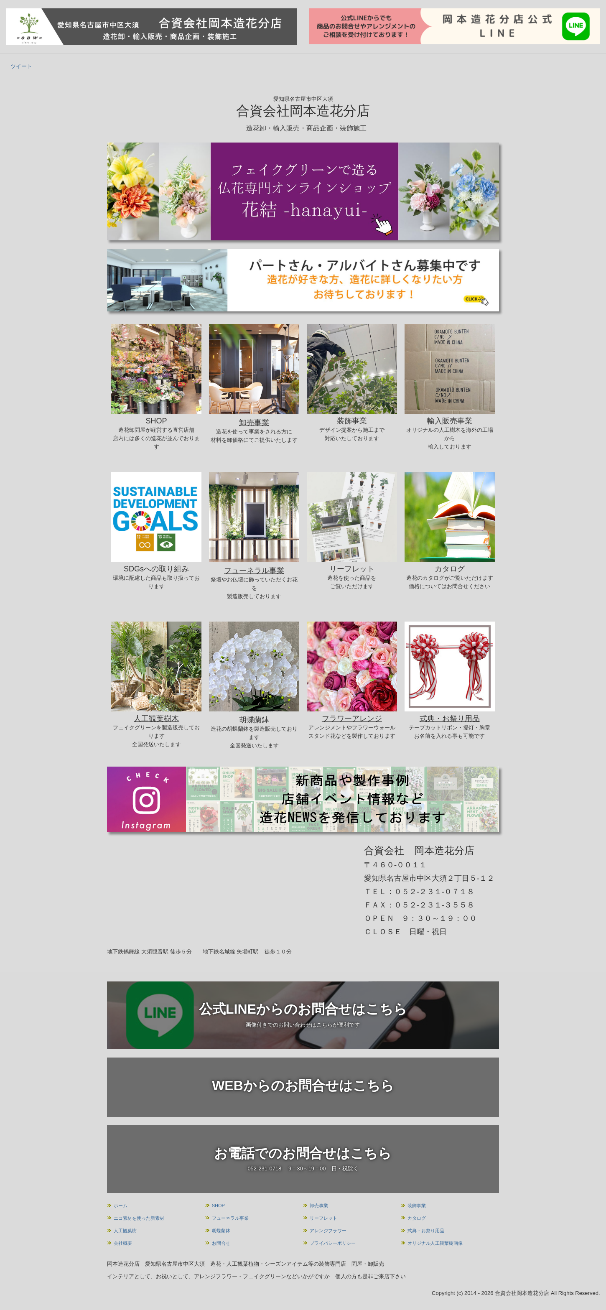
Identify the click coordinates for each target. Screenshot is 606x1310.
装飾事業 (416, 1205)
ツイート (21, 66)
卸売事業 (319, 1205)
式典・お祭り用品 (425, 1230)
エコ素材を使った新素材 (139, 1218)
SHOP (218, 1205)
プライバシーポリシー (333, 1243)
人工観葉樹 (125, 1230)
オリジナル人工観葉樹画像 (435, 1243)
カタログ (416, 1218)
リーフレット (323, 1218)
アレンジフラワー (328, 1230)
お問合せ (221, 1243)
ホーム (120, 1205)
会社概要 (123, 1243)
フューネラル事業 (230, 1218)
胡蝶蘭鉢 (221, 1230)
